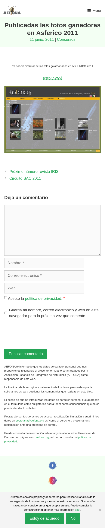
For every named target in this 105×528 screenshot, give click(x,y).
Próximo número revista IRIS (34, 171)
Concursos (66, 39)
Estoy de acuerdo (44, 518)
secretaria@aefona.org (30, 420)
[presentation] (36, 333)
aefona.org (42, 437)
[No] (100, 510)
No (73, 518)
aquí (77, 509)
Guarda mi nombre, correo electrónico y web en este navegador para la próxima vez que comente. (54, 313)
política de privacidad (43, 298)
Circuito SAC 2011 (25, 178)
